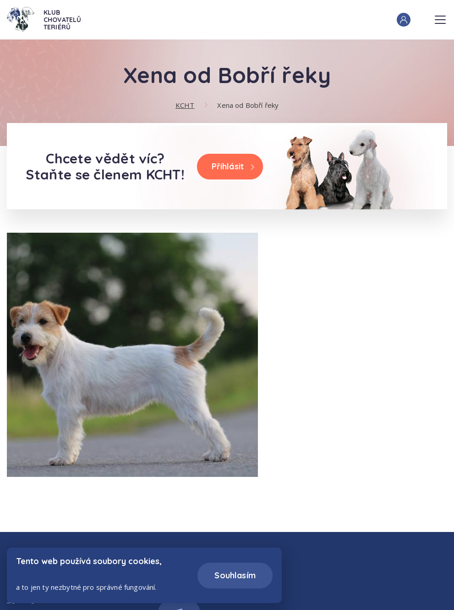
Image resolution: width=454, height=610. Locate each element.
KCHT (185, 105)
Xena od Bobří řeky (248, 105)
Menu (440, 17)
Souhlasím (235, 575)
